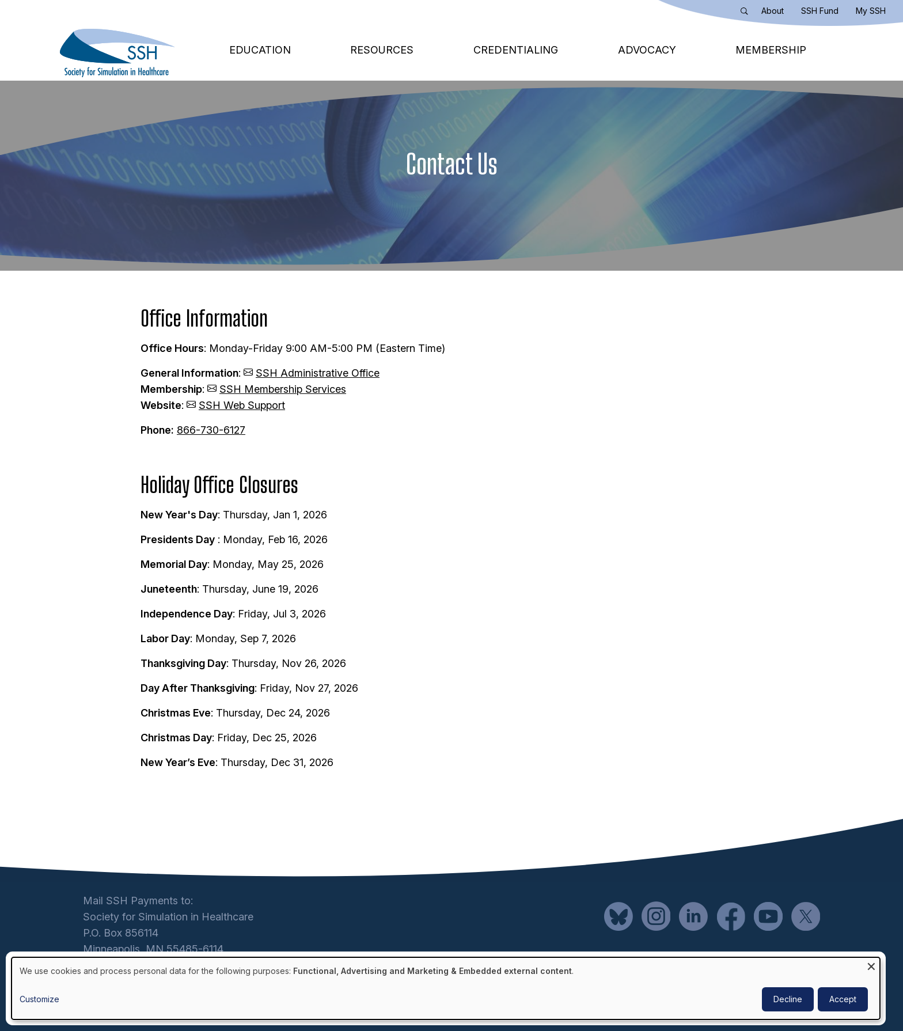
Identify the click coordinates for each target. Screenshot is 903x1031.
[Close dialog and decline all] (871, 964)
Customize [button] (39, 999)
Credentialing (515, 50)
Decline (787, 999)
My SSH (871, 11)
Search (747, 13)
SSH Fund (819, 11)
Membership (770, 50)
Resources (381, 50)
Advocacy (647, 50)
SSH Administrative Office (318, 373)
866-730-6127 (211, 430)
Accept (842, 999)
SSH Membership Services (282, 389)
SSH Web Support (242, 405)
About (772, 11)
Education (260, 50)
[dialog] (446, 988)
